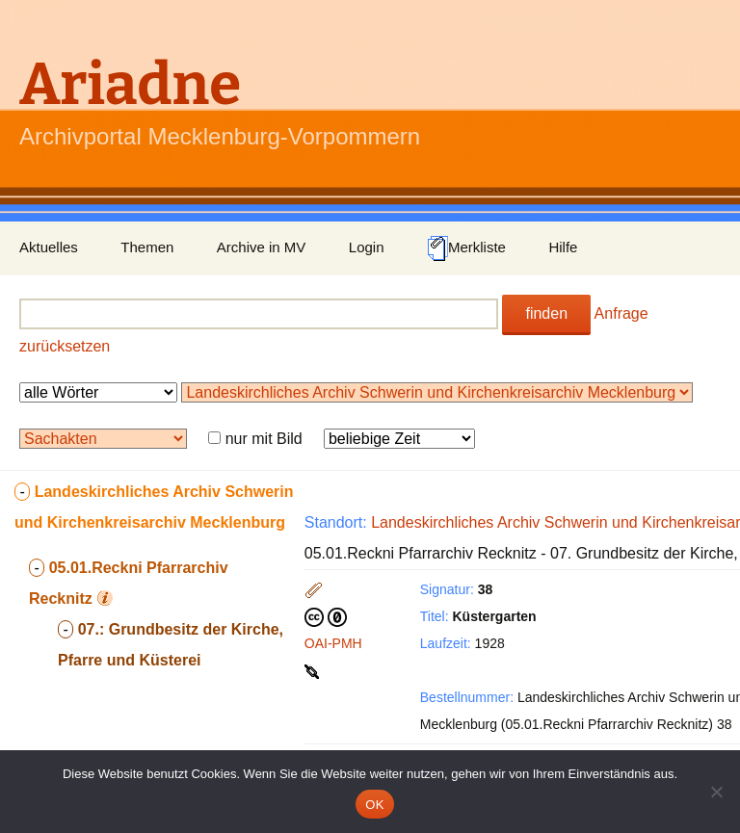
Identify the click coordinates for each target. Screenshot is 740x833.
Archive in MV (261, 247)
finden (546, 313)
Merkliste (466, 248)
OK (374, 804)
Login (366, 247)
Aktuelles (48, 247)
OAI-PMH (333, 643)
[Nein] (716, 791)
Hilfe (562, 247)
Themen (146, 247)
